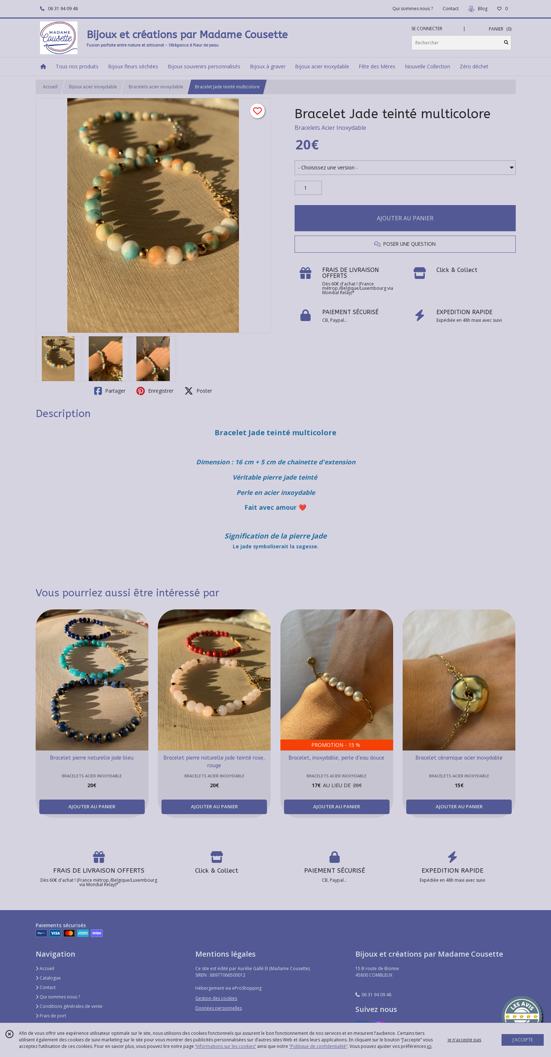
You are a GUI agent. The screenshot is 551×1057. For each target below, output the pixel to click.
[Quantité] (308, 188)
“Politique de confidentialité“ (318, 1046)
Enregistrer (154, 391)
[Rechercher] (506, 43)
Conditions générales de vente (69, 1006)
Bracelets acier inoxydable (156, 87)
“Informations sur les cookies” (225, 1046)
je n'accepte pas (464, 1040)
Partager (109, 391)
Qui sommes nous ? (58, 997)
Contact (451, 8)
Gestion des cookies (216, 998)
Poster (198, 391)
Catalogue (48, 978)
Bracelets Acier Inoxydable (330, 128)
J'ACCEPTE (522, 1040)
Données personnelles (218, 1008)
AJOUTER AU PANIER (405, 218)
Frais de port (51, 1016)
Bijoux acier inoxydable (93, 87)
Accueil (50, 87)
